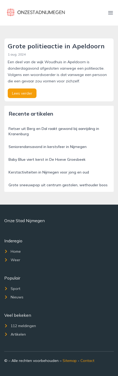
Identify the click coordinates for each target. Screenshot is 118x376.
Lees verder (22, 93)
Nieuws (13, 297)
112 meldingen (20, 325)
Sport (12, 288)
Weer (12, 259)
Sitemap (70, 360)
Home (12, 251)
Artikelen (15, 334)
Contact (87, 360)
